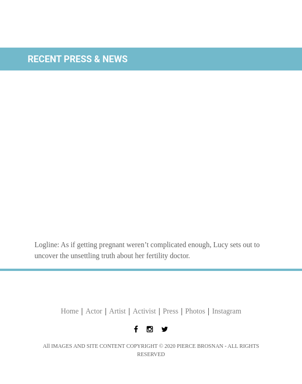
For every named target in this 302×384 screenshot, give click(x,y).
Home (70, 311)
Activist (144, 311)
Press (170, 311)
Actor (93, 311)
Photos (195, 311)
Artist (117, 311)
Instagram (226, 311)
